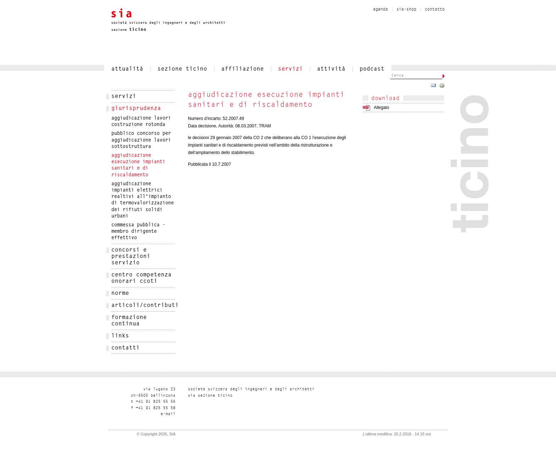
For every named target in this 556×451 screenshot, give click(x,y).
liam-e (168, 414)
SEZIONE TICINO (182, 69)
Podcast (372, 69)
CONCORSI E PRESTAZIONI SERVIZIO (130, 256)
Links (120, 336)
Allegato (381, 107)
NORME (120, 293)
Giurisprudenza (136, 108)
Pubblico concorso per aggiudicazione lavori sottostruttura (141, 140)
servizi (290, 69)
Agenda (380, 9)
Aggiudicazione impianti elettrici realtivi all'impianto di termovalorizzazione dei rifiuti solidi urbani (142, 200)
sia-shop (406, 9)
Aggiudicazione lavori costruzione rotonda (141, 121)
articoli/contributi (143, 305)
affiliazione (242, 69)
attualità (127, 69)
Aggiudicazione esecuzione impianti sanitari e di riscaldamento (138, 165)
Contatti (125, 348)
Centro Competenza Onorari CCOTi (141, 278)
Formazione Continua (129, 321)
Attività (331, 69)
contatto (435, 9)
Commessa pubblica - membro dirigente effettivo (138, 232)
